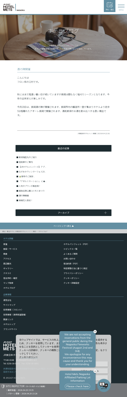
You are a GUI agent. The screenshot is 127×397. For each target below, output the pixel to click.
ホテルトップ (9, 324)
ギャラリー (8, 268)
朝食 (5, 253)
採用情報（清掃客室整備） (15, 314)
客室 (5, 244)
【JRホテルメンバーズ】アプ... (32, 166)
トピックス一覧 (70, 248)
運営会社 (7, 300)
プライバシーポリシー (73, 273)
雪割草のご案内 (26, 162)
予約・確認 (110, 6)
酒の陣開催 (24, 195)
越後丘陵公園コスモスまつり (32, 190)
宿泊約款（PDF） (71, 263)
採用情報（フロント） (13, 309)
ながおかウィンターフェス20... (32, 171)
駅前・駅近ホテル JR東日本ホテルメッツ (16, 231)
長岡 (34, 231)
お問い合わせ (69, 258)
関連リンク (8, 319)
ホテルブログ (43, 231)
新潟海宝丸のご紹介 (28, 157)
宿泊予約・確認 (10, 278)
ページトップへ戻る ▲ (63, 225)
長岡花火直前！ (26, 200)
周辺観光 (7, 263)
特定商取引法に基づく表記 (75, 268)
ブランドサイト (10, 329)
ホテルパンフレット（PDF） (76, 244)
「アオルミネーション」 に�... (33, 181)
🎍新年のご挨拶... (27, 176)
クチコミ (7, 273)
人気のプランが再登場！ (30, 185)
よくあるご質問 (70, 253)
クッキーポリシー (71, 278)
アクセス (7, 258)
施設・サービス (10, 248)
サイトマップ (9, 304)
